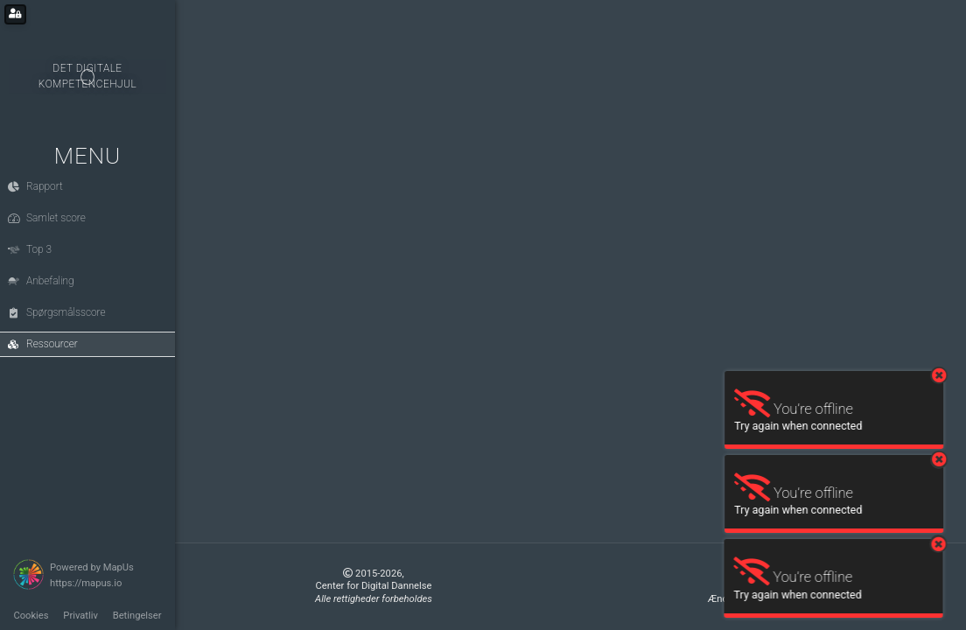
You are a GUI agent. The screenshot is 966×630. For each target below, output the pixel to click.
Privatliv (80, 615)
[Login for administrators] (15, 14)
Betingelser (137, 615)
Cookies (30, 615)
